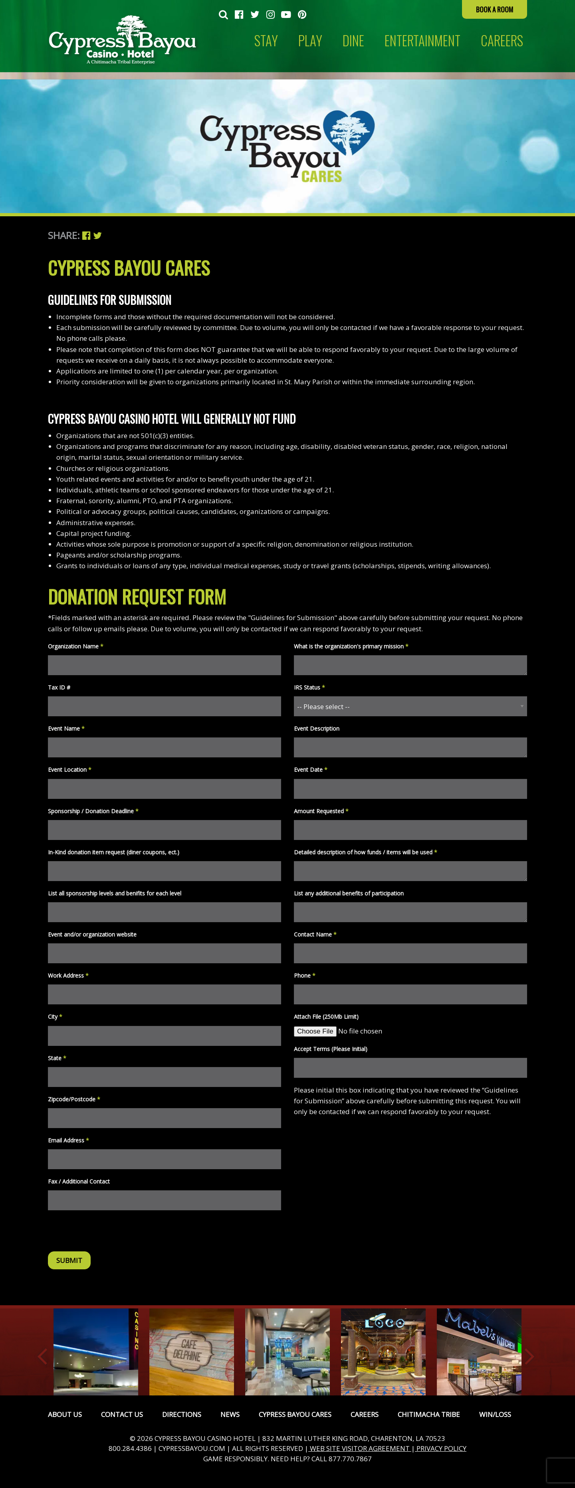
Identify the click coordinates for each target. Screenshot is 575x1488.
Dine (353, 40)
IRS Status (309, 687)
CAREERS (502, 40)
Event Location (69, 769)
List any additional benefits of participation (349, 893)
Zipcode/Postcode (74, 1099)
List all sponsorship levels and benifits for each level (114, 893)
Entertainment (422, 40)
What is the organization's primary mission (351, 646)
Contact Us (122, 1414)
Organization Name (75, 646)
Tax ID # (59, 687)
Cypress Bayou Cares (295, 1414)
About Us (65, 1414)
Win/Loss (495, 1414)
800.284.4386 (130, 1448)
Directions (181, 1414)
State (57, 1058)
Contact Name (315, 934)
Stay (266, 40)
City (55, 1016)
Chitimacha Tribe (429, 1414)
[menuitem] (223, 15)
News (230, 1414)
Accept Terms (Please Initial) (330, 1049)
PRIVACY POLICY (440, 1448)
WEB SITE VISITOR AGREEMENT (359, 1448)
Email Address (68, 1140)
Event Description (316, 728)
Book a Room (494, 9)
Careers (365, 1414)
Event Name (66, 728)
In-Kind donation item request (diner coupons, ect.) (113, 852)
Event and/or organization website (92, 934)
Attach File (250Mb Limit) (326, 1016)
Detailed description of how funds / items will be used (365, 852)
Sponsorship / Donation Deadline (93, 811)
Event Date (310, 769)
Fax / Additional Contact (79, 1181)
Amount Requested (321, 811)
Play (310, 40)
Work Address (68, 975)
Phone (304, 975)
